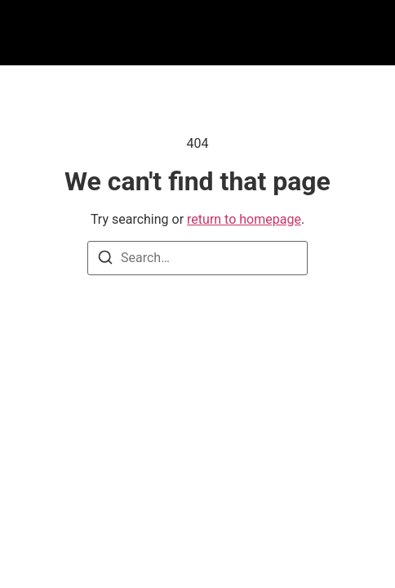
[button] (87, 33)
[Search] (105, 260)
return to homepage (244, 219)
